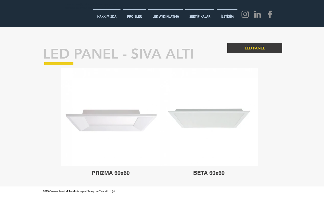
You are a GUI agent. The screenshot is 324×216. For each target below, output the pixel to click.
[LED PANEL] (254, 48)
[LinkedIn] (257, 14)
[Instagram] (245, 14)
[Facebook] (270, 14)
